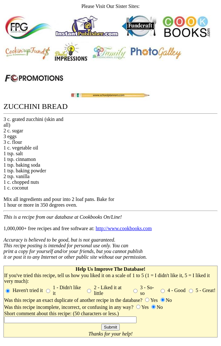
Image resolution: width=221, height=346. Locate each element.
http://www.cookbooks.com (124, 228)
